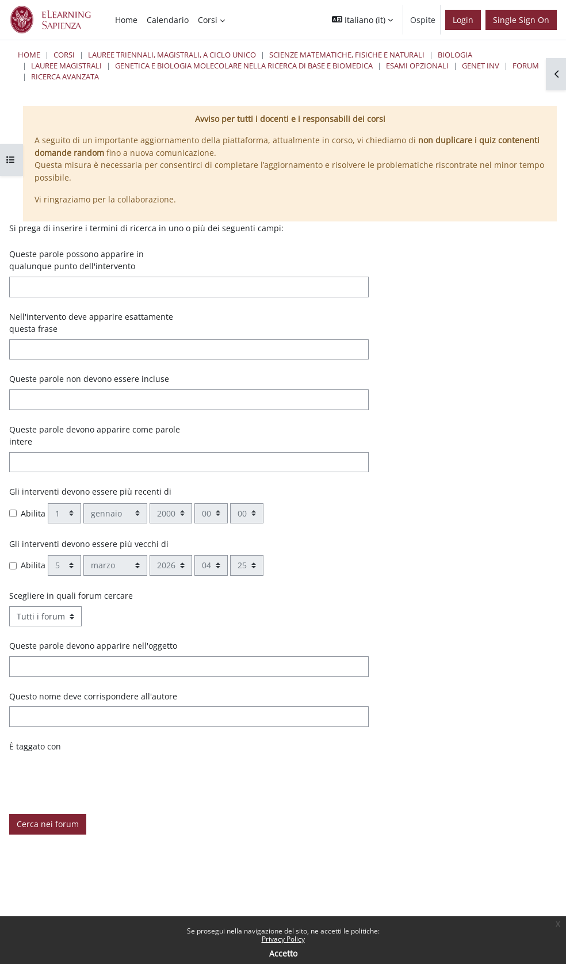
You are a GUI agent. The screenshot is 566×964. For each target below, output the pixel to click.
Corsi (64, 54)
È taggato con (35, 746)
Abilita (33, 513)
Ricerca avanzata (65, 76)
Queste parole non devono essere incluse (89, 378)
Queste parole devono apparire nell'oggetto (93, 645)
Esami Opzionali (417, 65)
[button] (362, 20)
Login (463, 19)
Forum (526, 65)
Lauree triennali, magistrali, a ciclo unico (172, 54)
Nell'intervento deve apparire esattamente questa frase (91, 323)
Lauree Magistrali (66, 65)
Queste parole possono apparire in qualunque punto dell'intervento (76, 260)
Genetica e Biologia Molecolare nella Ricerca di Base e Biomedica (244, 65)
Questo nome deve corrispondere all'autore (93, 696)
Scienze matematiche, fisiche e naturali (346, 54)
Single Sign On (521, 19)
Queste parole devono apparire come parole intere (94, 435)
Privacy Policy (283, 939)
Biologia (455, 54)
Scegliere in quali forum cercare (71, 595)
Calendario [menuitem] (168, 19)
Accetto (283, 953)
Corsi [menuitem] (207, 19)
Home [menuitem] (126, 19)
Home (29, 54)
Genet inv (480, 65)
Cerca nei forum (48, 823)
